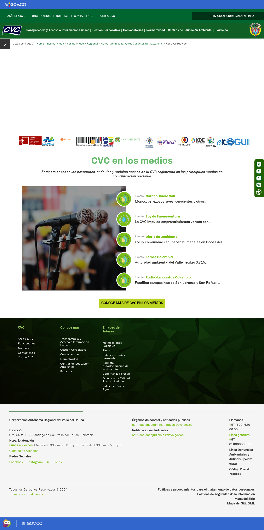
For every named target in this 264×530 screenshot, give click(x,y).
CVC (21, 327)
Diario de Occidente (161, 237)
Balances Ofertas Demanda (114, 357)
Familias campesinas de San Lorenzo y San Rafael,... (177, 283)
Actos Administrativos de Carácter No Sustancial (132, 43)
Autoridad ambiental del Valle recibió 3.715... (171, 262)
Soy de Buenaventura (163, 216)
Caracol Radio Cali (160, 196)
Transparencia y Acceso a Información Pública (57, 30)
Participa (221, 30)
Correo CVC (107, 16)
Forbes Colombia (159, 257)
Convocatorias (133, 30)
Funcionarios (41, 16)
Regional (92, 43)
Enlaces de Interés (111, 329)
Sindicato (109, 350)
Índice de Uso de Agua (114, 387)
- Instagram (34, 462)
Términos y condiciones (26, 494)
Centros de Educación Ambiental (190, 30)
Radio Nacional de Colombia (168, 277)
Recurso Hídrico (176, 43)
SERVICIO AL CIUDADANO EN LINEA (232, 16)
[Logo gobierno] (15, 4)
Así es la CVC (16, 16)
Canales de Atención (23, 450)
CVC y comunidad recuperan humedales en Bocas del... (179, 242)
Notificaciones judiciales (112, 344)
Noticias (62, 16)
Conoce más (70, 327)
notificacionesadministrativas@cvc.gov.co (162, 424)
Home (40, 43)
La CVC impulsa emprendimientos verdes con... (173, 222)
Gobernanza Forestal (116, 373)
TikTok (57, 462)
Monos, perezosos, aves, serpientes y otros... (171, 201)
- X (46, 462)
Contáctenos (83, 16)
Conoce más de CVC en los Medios (132, 303)
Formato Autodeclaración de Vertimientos (116, 366)
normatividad (55, 43)
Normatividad (155, 30)
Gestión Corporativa (106, 30)
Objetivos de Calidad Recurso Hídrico (116, 380)
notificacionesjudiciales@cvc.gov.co (158, 435)
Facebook (16, 462)
